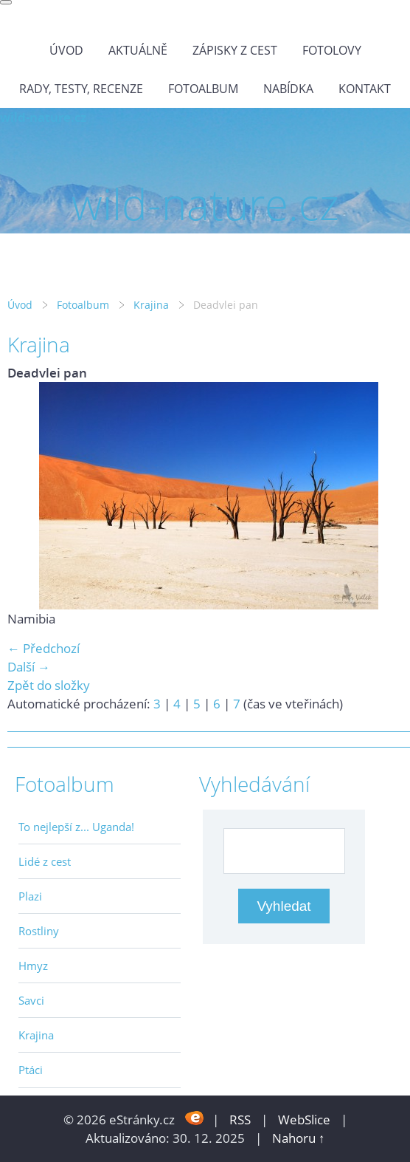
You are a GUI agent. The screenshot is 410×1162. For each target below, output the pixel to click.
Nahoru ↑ (298, 1137)
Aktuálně (137, 50)
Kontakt (364, 89)
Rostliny (38, 930)
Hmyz (33, 965)
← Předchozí (43, 648)
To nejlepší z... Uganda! (76, 826)
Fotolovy (331, 50)
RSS (240, 1119)
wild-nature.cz (43, 117)
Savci (31, 1000)
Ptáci (30, 1069)
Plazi (30, 896)
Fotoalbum (203, 89)
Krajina (151, 305)
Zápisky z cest (234, 50)
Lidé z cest (44, 861)
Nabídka (288, 89)
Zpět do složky (48, 685)
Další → (28, 666)
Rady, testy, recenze (81, 89)
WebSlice (304, 1119)
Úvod (66, 50)
